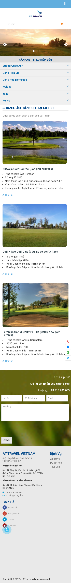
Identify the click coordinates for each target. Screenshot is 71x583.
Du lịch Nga (56, 462)
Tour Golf (55, 466)
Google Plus (11, 513)
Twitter (9, 519)
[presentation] (27, 430)
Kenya (6, 100)
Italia (5, 93)
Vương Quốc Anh (13, 65)
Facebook (10, 507)
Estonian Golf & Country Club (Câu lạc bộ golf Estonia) (31, 333)
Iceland (7, 86)
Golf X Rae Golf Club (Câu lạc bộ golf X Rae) (30, 251)
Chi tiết (8, 195)
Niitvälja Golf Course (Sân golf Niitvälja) (28, 169)
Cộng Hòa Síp (11, 72)
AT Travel (55, 459)
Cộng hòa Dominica (15, 79)
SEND (7, 440)
